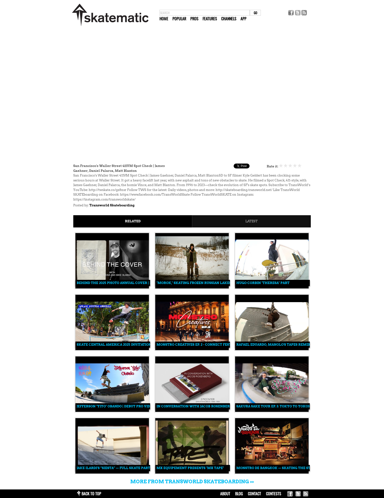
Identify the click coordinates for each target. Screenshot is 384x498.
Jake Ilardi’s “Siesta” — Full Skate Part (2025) (119, 468)
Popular (179, 19)
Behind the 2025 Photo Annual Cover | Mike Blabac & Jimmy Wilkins (141, 283)
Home (163, 19)
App (243, 19)
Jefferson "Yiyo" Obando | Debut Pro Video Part (120, 406)
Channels (228, 19)
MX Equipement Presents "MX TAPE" (190, 468)
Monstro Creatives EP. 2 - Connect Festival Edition (205, 344)
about (225, 494)
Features (210, 19)
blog (239, 494)
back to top (91, 494)
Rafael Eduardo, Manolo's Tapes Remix (273, 344)
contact (254, 494)
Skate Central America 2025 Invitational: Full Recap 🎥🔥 (132, 344)
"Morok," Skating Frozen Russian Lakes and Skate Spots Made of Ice (220, 283)
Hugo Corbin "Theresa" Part (262, 283)
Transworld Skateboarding (111, 205)
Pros (194, 19)
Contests (273, 494)
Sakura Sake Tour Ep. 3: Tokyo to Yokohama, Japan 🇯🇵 (286, 406)
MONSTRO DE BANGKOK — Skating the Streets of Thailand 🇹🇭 (293, 468)
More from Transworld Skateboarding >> (192, 482)
